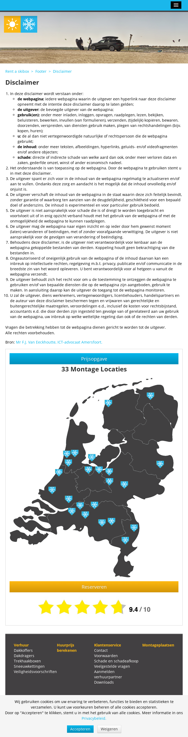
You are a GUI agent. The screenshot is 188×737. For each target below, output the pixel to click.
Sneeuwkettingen (29, 666)
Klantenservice (107, 645)
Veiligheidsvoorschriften (35, 671)
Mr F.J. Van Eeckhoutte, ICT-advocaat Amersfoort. (59, 342)
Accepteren (80, 728)
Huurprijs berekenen (67, 647)
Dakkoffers (23, 650)
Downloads (104, 682)
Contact (101, 650)
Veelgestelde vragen (112, 666)
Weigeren (109, 728)
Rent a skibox (17, 71)
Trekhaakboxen (27, 660)
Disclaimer (62, 71)
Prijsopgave (94, 358)
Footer (41, 71)
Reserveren (94, 587)
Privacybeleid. (94, 718)
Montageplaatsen (158, 645)
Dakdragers (24, 655)
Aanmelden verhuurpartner (108, 674)
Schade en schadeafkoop (116, 660)
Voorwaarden (106, 655)
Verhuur (21, 645)
